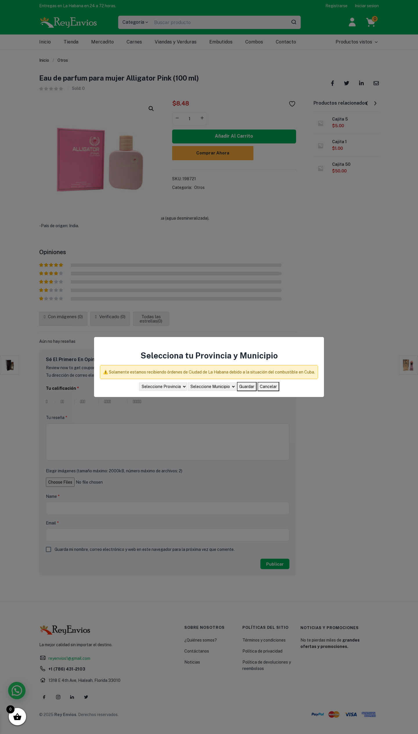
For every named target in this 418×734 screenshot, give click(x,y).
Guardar (246, 386)
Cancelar (268, 386)
